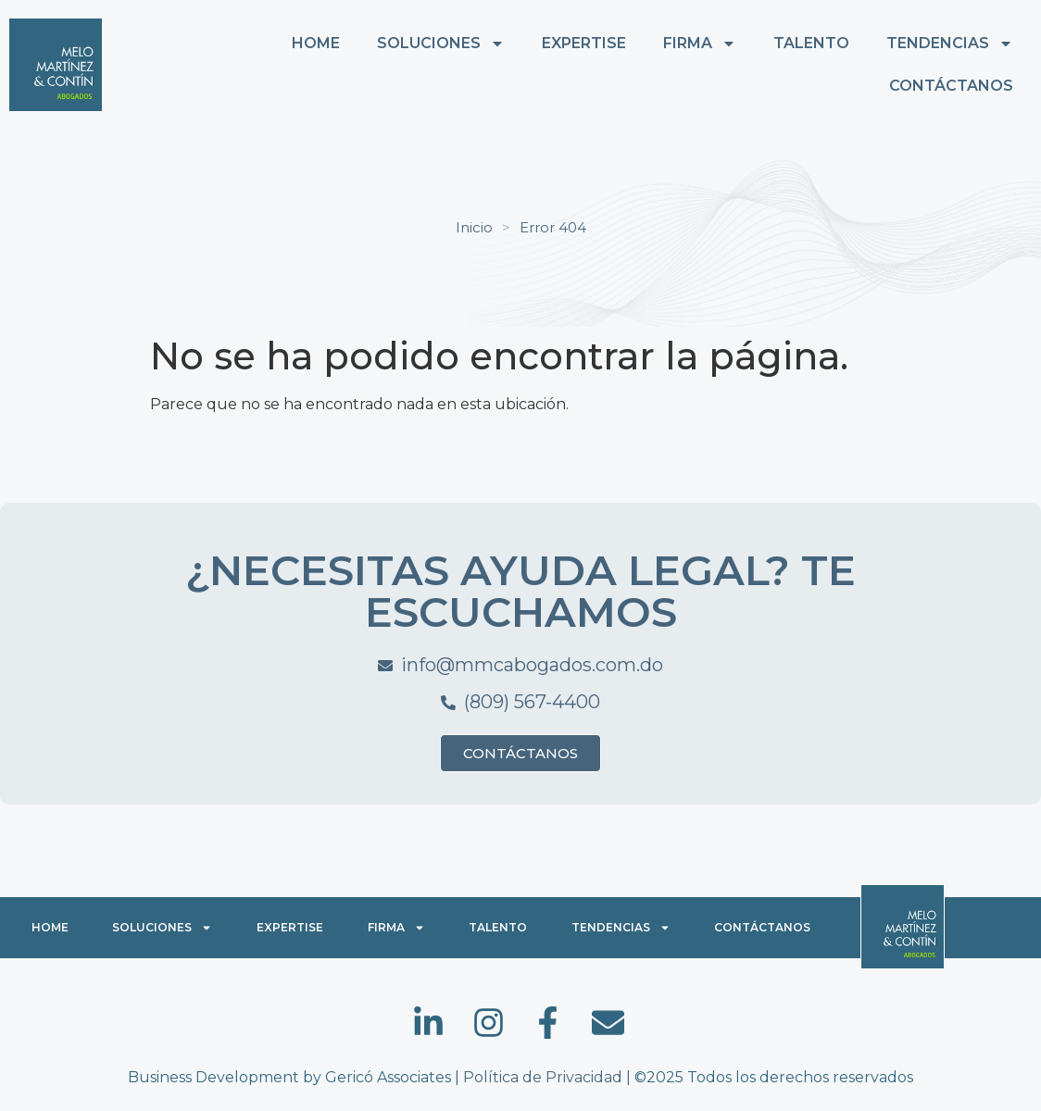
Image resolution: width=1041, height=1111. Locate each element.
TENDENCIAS (949, 43)
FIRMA (699, 43)
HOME (316, 43)
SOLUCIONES (441, 43)
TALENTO (811, 43)
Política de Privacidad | (548, 1077)
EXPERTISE (584, 43)
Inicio (474, 227)
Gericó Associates (388, 1077)
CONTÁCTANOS (951, 85)
